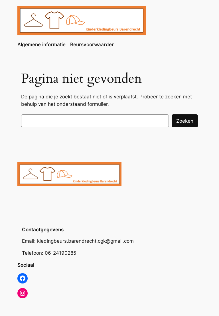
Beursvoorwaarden (92, 44)
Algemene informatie (41, 44)
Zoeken (184, 121)
